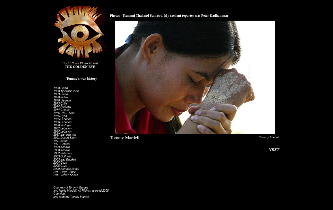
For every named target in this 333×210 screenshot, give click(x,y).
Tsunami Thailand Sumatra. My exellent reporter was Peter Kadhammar (175, 16)
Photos (115, 16)
